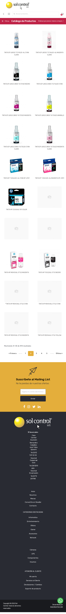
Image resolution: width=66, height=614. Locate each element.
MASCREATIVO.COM (56, 607)
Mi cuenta (33, 577)
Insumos (33, 562)
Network (33, 538)
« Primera (12, 353)
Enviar (33, 399)
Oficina (33, 526)
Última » (59, 353)
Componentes (33, 558)
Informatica (33, 517)
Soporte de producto (33, 589)
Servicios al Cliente (33, 581)
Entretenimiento (33, 521)
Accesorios (33, 534)
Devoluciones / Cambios (33, 585)
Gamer (33, 530)
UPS (33, 554)
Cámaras (33, 550)
